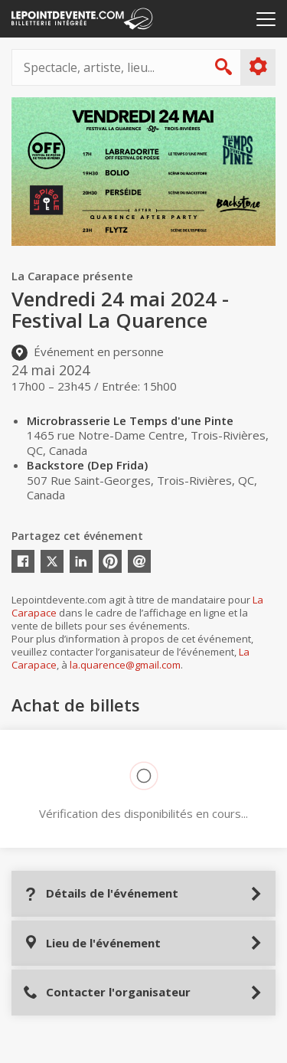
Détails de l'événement (100, 893)
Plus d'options (258, 67)
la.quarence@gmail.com (125, 665)
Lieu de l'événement (92, 943)
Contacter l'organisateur (107, 992)
